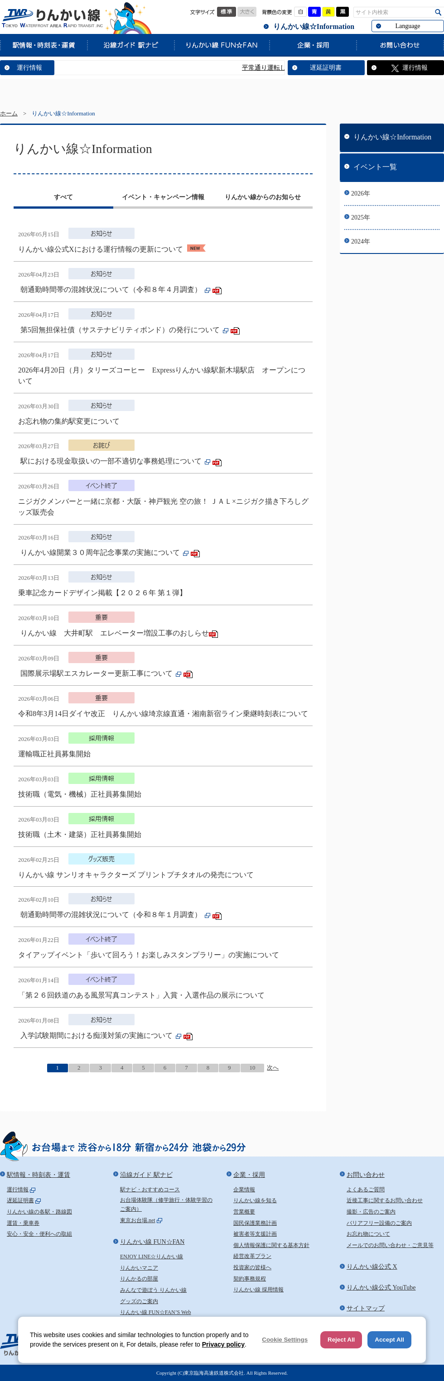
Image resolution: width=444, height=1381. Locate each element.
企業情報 (244, 1189)
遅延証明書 (326, 67)
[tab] (63, 198)
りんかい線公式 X (372, 1266)
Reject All (341, 1339)
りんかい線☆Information (313, 26)
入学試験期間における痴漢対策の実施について (97, 1035)
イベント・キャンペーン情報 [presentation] (163, 197)
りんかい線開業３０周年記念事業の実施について (101, 552)
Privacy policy (223, 1344)
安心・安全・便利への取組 (39, 1234)
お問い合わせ (400, 45)
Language (407, 26)
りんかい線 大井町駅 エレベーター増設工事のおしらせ (114, 633)
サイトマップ (366, 1308)
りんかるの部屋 (139, 1279)
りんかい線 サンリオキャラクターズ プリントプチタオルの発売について (136, 875)
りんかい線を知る (255, 1200)
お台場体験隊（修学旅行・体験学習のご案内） (166, 1204)
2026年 (360, 193)
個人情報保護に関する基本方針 (271, 1245)
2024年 (360, 241)
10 (253, 1068)
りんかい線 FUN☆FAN (221, 45)
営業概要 (244, 1212)
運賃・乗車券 (23, 1223)
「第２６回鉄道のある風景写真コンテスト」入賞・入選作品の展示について (141, 995)
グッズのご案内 (139, 1301)
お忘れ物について (368, 1234)
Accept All (389, 1339)
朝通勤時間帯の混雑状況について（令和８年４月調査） (111, 289)
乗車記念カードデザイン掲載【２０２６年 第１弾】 (102, 593)
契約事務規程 (249, 1279)
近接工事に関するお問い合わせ (385, 1200)
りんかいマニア (139, 1268)
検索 (438, 12)
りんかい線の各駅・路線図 (39, 1212)
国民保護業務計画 (255, 1223)
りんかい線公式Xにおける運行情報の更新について (101, 249)
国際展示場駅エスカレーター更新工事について (97, 673)
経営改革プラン (252, 1256)
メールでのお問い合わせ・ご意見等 (390, 1245)
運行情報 (29, 67)
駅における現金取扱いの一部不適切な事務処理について (111, 461)
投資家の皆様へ (252, 1267)
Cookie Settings (285, 1339)
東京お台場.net (137, 1220)
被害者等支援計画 (255, 1234)
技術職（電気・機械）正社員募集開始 (79, 794)
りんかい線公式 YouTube (381, 1287)
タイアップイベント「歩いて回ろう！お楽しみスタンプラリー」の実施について (148, 955)
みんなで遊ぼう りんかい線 (153, 1290)
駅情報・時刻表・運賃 (43, 45)
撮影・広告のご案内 (371, 1212)
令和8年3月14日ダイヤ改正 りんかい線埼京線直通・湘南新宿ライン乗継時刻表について (163, 713)
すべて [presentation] (63, 197)
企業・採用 (312, 45)
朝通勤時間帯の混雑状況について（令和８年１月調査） (111, 914)
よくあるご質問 (366, 1189)
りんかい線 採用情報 (258, 1289)
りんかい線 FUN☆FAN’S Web (155, 1312)
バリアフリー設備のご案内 (379, 1223)
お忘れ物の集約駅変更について (69, 421)
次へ (273, 1068)
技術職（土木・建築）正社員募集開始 (79, 834)
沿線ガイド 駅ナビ (130, 45)
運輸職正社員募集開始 (54, 754)
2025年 (360, 217)
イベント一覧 (375, 167)
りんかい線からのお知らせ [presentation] (263, 197)
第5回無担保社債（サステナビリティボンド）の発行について (121, 330)
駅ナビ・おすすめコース (150, 1189)
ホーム (9, 113)
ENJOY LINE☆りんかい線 (151, 1256)
